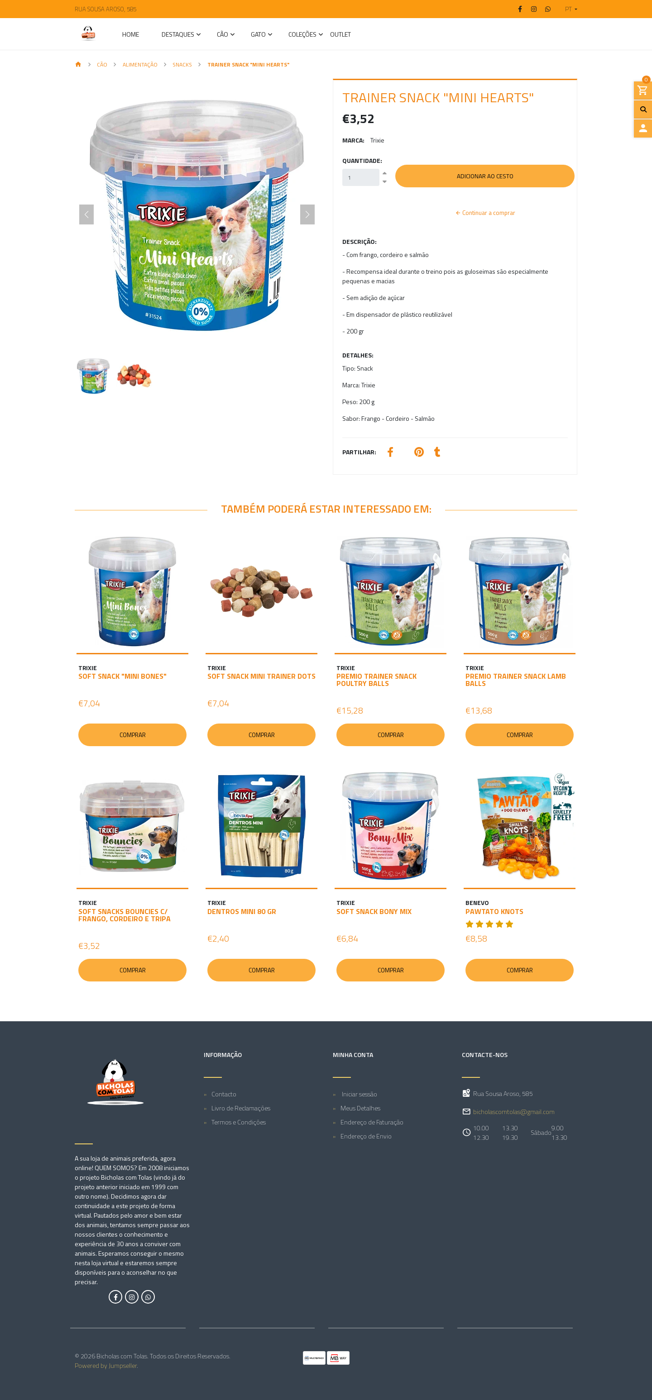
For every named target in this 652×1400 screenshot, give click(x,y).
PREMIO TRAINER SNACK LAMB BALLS (515, 680)
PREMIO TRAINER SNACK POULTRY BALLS (376, 680)
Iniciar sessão (358, 1094)
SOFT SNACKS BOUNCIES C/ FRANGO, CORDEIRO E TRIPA (124, 915)
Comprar (133, 734)
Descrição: (359, 241)
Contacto (223, 1094)
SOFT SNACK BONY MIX (374, 911)
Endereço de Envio (366, 1136)
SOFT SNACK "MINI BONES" (122, 676)
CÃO (222, 35)
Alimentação (140, 64)
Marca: (353, 140)
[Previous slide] (86, 214)
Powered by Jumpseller (106, 1365)
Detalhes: (358, 355)
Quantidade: (362, 160)
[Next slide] (307, 214)
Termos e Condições (238, 1122)
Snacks (182, 64)
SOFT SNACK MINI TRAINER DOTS (261, 676)
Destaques (178, 35)
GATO (258, 35)
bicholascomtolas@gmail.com (514, 1112)
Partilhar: (359, 452)
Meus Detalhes (360, 1108)
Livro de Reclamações (240, 1108)
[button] (567, 9)
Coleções (302, 35)
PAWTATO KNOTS (494, 911)
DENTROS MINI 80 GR (241, 911)
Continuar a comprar (485, 212)
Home (130, 35)
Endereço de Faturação (371, 1122)
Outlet (340, 35)
